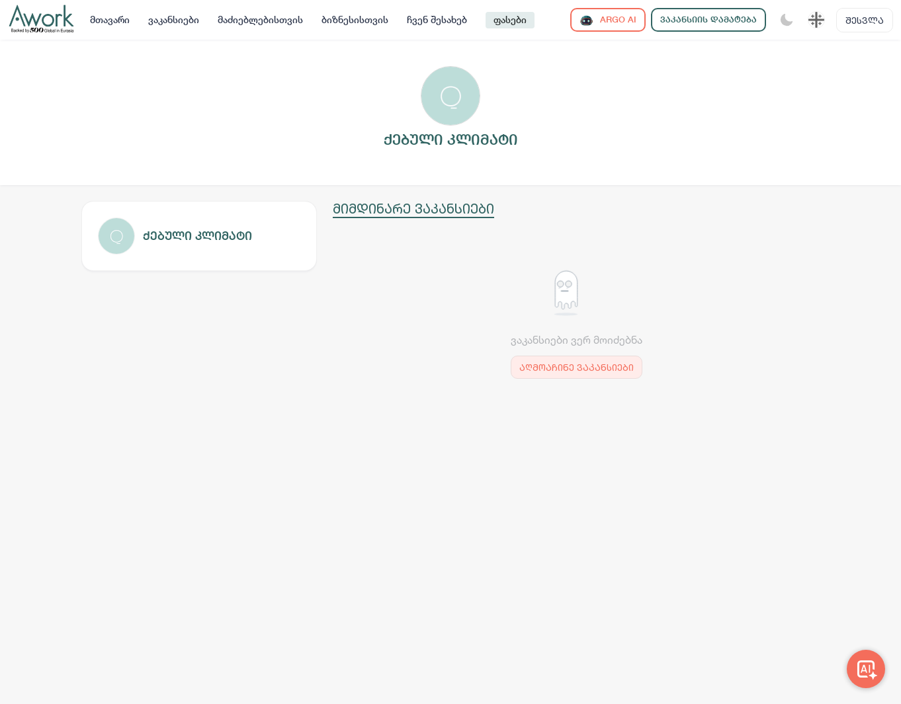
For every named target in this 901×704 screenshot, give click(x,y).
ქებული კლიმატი (197, 236)
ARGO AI (607, 20)
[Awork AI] (866, 669)
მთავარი (110, 20)
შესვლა (864, 20)
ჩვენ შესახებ (437, 20)
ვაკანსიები (173, 20)
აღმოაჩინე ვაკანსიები (576, 367)
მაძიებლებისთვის (260, 20)
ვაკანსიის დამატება (708, 19)
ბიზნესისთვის (355, 20)
